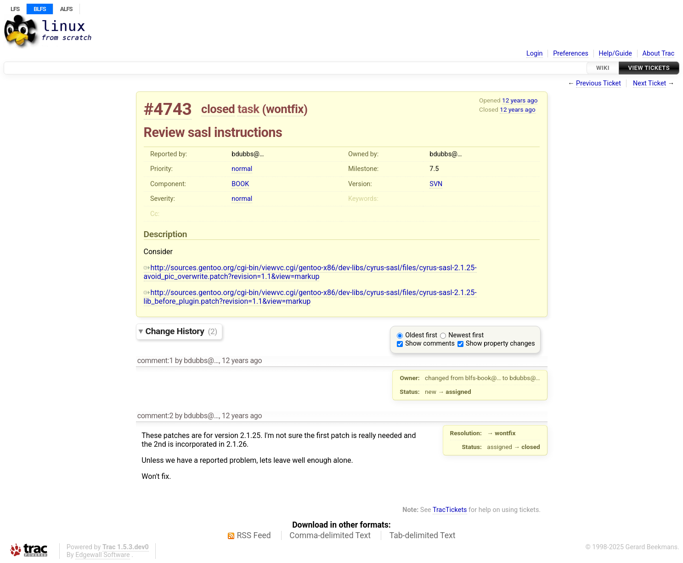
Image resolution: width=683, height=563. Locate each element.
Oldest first (421, 335)
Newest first (466, 335)
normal (241, 169)
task (248, 109)
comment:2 (155, 415)
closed (218, 109)
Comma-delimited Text (330, 535)
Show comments (430, 343)
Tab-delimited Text (422, 535)
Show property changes (500, 343)
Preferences (570, 53)
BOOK (240, 184)
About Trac (659, 53)
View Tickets (649, 67)
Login (534, 53)
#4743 (168, 109)
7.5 (434, 169)
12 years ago (519, 100)
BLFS (39, 9)
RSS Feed (254, 535)
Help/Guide (615, 53)
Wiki (603, 67)
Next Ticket (649, 83)
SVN (435, 184)
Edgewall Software (102, 555)
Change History (181, 331)
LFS (15, 9)
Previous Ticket (598, 83)
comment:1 (155, 360)
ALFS (66, 9)
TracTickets (450, 510)
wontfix (285, 109)
